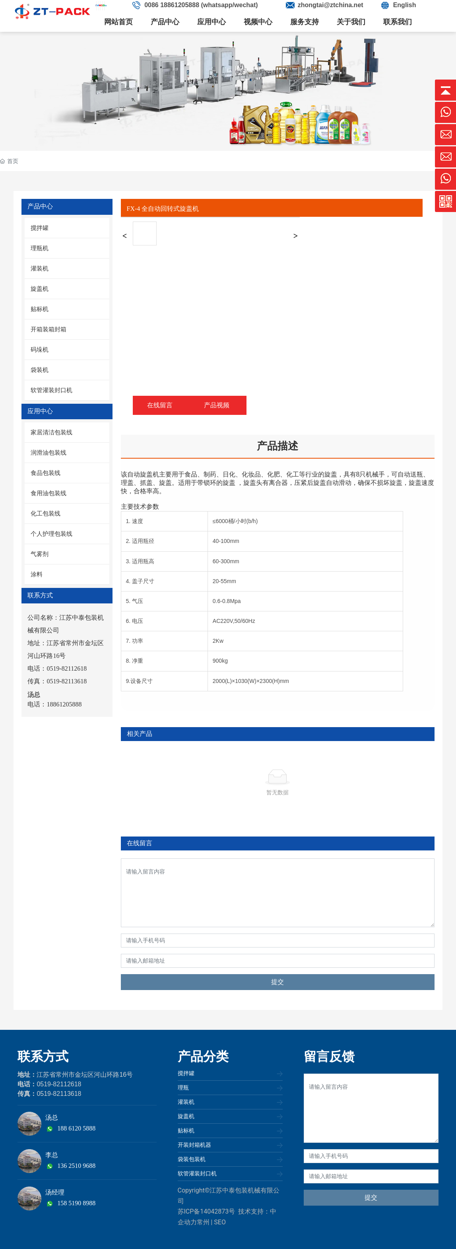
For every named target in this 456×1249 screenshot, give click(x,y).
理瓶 (183, 1087)
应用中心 (211, 22)
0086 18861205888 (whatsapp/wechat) (201, 5)
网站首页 (118, 22)
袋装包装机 (192, 1159)
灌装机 (186, 1102)
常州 (203, 1222)
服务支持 (304, 22)
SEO (220, 1222)
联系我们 (397, 22)
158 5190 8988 (76, 1203)
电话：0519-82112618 (57, 668)
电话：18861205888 (54, 704)
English (404, 5)
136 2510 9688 (76, 1165)
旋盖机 (186, 1116)
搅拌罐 (186, 1073)
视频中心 (258, 22)
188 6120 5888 (76, 1128)
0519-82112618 (59, 1084)
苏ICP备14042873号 (206, 1211)
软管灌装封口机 (197, 1173)
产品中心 (165, 22)
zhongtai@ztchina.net (330, 5)
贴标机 (186, 1130)
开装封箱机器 (194, 1145)
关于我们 (351, 22)
